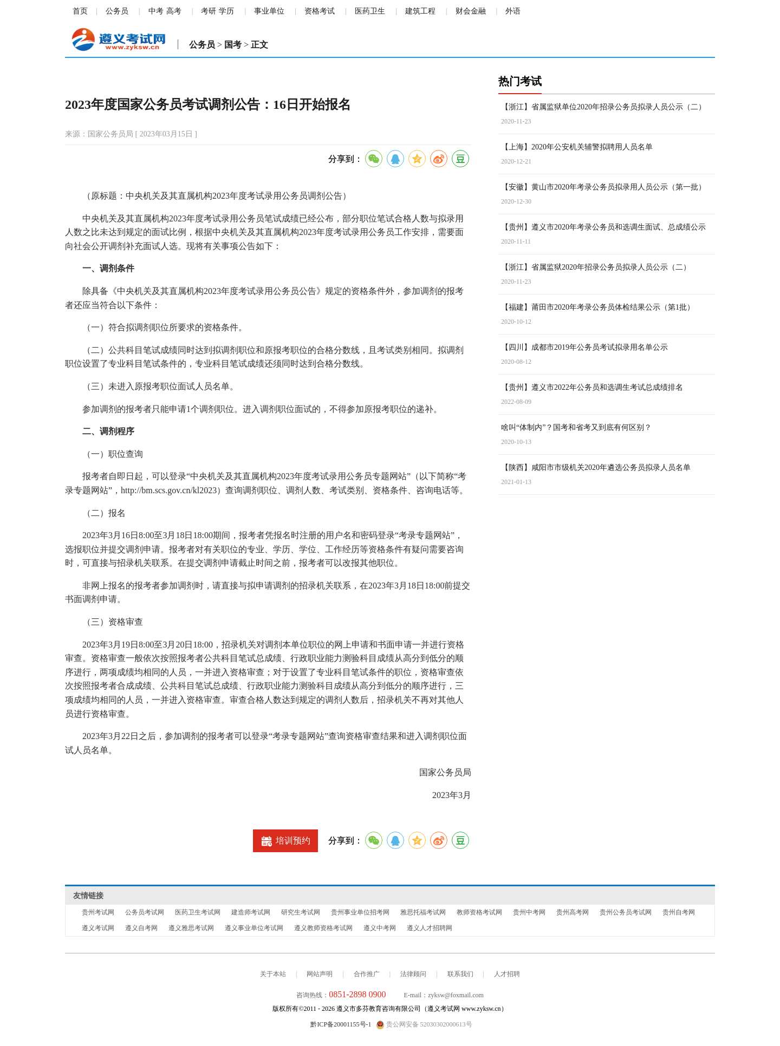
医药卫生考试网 (197, 912)
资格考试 (319, 11)
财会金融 (471, 11)
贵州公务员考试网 (626, 912)
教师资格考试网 (479, 912)
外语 (513, 11)
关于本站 (273, 974)
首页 (80, 11)
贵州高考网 (572, 912)
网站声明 (320, 974)
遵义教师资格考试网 (323, 928)
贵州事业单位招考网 (360, 912)
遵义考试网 (98, 928)
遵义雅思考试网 (191, 928)
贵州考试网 (98, 912)
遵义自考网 (141, 928)
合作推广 (367, 974)
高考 (173, 11)
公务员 (117, 11)
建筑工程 (420, 11)
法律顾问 (413, 974)
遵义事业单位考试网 (254, 928)
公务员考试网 (144, 912)
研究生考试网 (300, 912)
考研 (208, 11)
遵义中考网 (379, 928)
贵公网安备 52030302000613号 (424, 1025)
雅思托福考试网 (423, 912)
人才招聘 (507, 974)
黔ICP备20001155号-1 (340, 1024)
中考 (156, 11)
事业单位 (269, 11)
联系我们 (460, 974)
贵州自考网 (678, 912)
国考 (233, 44)
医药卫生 (370, 11)
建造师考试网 (250, 912)
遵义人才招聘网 (429, 928)
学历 (226, 11)
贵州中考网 (529, 912)
